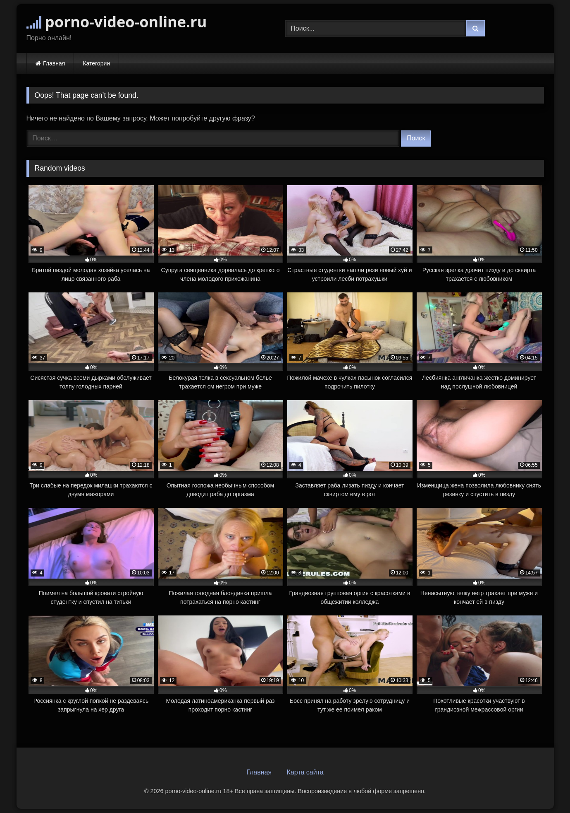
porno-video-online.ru (116, 22)
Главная (54, 63)
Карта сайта (305, 772)
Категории (96, 63)
